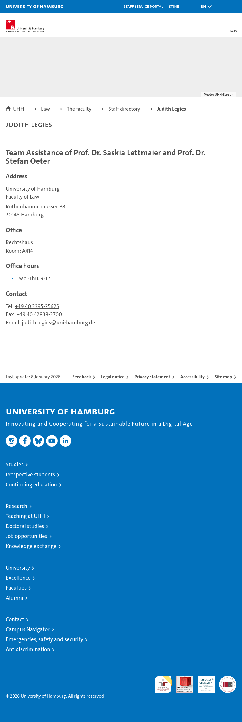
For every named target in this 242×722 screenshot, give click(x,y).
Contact (15, 619)
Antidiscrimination (28, 649)
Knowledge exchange (31, 546)
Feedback (81, 377)
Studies (15, 464)
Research (16, 506)
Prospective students (30, 474)
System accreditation (227, 682)
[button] (205, 6)
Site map (223, 377)
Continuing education (31, 484)
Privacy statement (152, 377)
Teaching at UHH (25, 516)
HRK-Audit (203, 682)
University (18, 567)
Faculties (16, 587)
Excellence (18, 577)
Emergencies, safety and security (44, 639)
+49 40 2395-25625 (37, 306)
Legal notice (112, 377)
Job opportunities (26, 536)
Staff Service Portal (143, 6)
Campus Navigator (28, 629)
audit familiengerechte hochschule (163, 684)
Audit (181, 679)
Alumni (14, 597)
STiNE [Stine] (174, 6)
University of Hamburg (35, 6)
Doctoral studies (25, 526)
